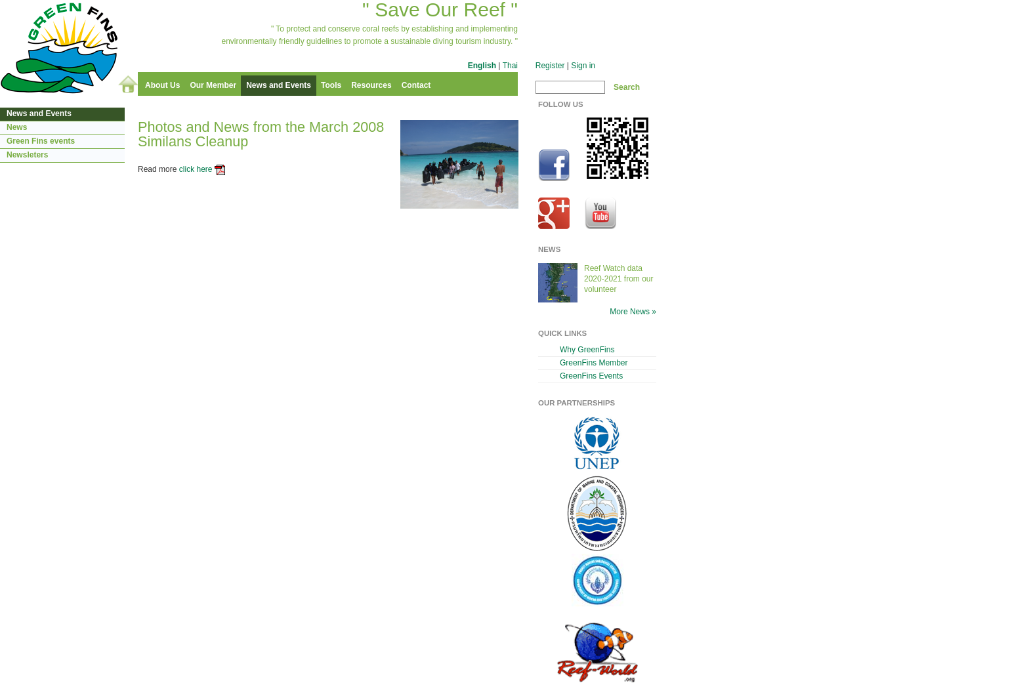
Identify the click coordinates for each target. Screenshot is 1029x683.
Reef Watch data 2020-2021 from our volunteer (619, 279)
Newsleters (27, 154)
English (482, 65)
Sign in (583, 65)
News (17, 127)
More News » (633, 311)
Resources (371, 85)
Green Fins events (41, 141)
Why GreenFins (587, 349)
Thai (510, 65)
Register (550, 65)
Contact (416, 85)
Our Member (213, 85)
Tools (331, 85)
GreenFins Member (594, 362)
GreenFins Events (591, 376)
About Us (162, 85)
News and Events (278, 85)
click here (196, 169)
